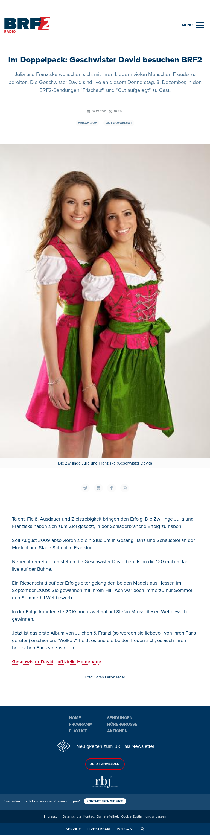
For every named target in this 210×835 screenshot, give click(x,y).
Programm (81, 724)
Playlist (78, 730)
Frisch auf (87, 123)
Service (73, 829)
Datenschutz (72, 816)
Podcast (125, 829)
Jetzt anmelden (104, 764)
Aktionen (117, 730)
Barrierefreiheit (108, 816)
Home (75, 717)
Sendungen (120, 717)
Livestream (99, 829)
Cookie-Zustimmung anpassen (143, 816)
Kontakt (89, 816)
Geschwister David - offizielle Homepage (56, 662)
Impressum (52, 816)
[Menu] (193, 25)
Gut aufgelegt (119, 123)
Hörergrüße (122, 724)
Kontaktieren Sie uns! (105, 801)
